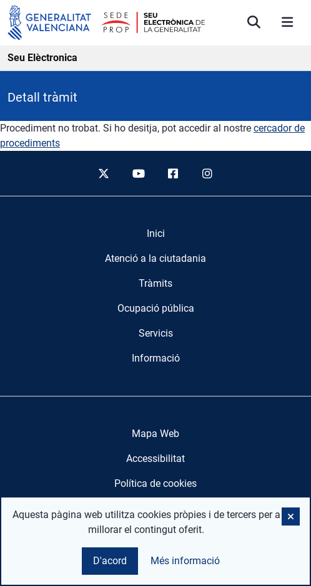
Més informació (185, 561)
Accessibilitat (155, 458)
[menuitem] (156, 233)
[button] (291, 516)
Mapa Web (155, 433)
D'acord (110, 561)
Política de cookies (155, 483)
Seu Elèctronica (42, 58)
